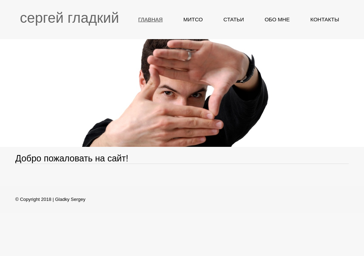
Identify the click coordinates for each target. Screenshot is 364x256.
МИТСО (193, 19)
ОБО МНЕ (277, 19)
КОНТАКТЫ (324, 19)
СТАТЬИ (234, 19)
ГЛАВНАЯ (150, 19)
